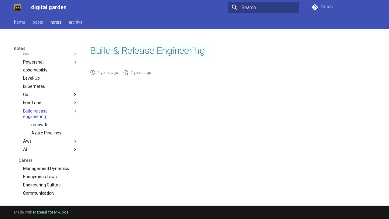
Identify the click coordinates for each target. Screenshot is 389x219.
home (19, 22)
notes (55, 22)
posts (38, 22)
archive (76, 22)
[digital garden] (18, 7)
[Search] (263, 7)
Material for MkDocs (50, 212)
